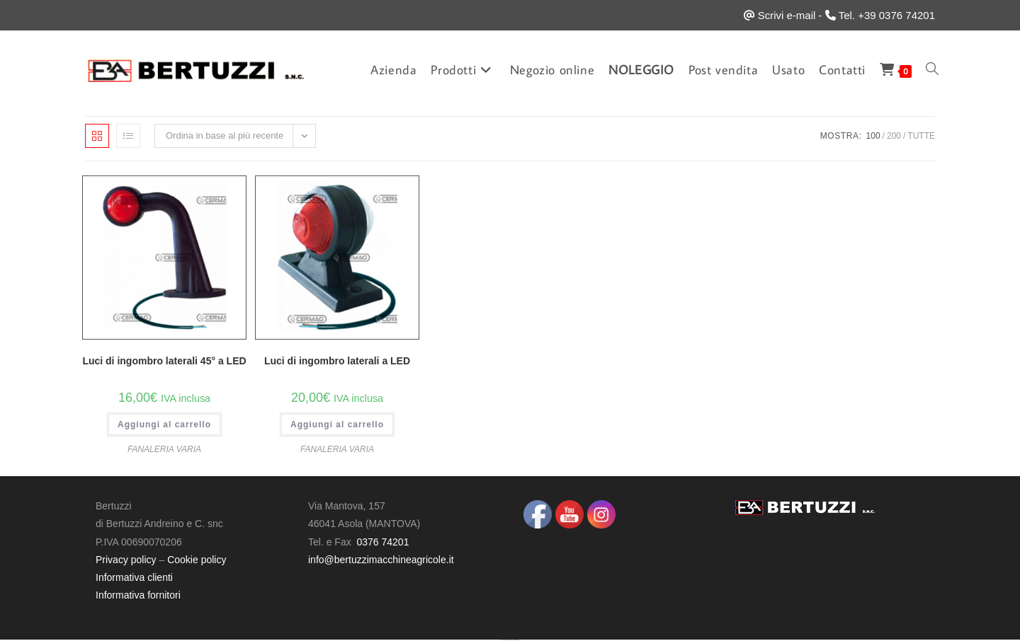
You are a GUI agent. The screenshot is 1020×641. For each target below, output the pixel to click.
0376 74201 (382, 542)
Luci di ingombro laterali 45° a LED (164, 360)
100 (873, 136)
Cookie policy (196, 559)
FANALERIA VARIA (164, 449)
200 (894, 136)
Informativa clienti (134, 577)
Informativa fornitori (138, 595)
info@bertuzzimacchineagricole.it (381, 559)
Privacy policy (126, 559)
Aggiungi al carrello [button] (164, 424)
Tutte (921, 136)
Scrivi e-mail (787, 15)
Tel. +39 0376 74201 (887, 15)
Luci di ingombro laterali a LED (337, 360)
